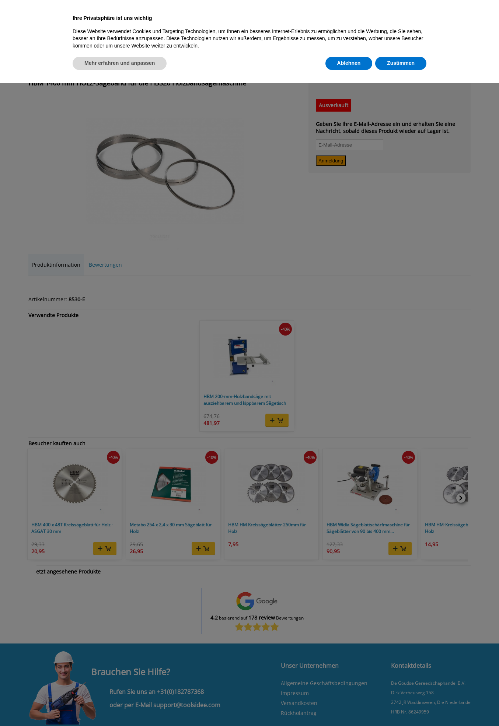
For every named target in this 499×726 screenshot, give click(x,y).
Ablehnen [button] (349, 63)
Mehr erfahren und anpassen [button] (119, 63)
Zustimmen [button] (401, 63)
